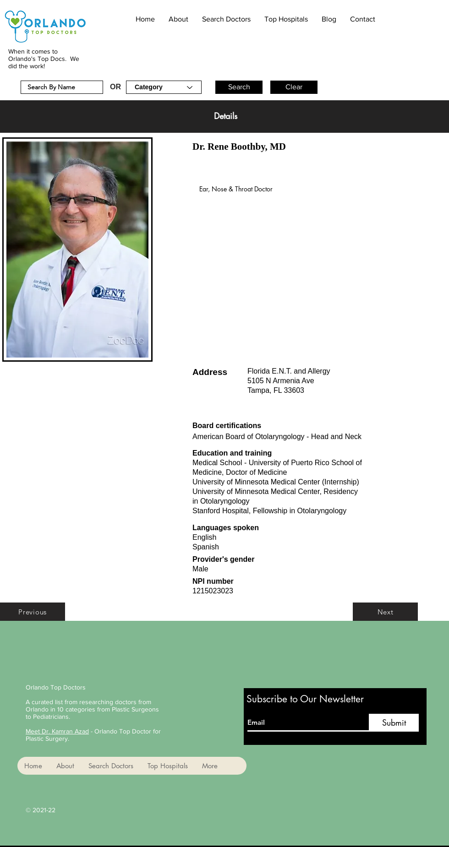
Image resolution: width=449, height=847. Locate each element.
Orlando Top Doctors (56, 687)
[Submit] (394, 723)
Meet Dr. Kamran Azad (57, 731)
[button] (239, 87)
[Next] (385, 612)
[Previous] (32, 612)
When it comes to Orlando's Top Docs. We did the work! (43, 59)
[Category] (164, 87)
